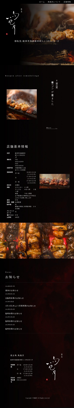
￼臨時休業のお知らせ (14, 298)
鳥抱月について (54, 2)
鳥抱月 (35, 398)
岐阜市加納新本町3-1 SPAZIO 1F (20, 155)
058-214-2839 (22, 380)
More (48, 128)
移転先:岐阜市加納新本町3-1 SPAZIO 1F (37, 41)
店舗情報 (67, 2)
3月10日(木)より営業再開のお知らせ (20, 306)
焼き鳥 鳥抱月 (17, 355)
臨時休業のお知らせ (13, 313)
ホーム (42, 2)
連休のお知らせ (11, 290)
